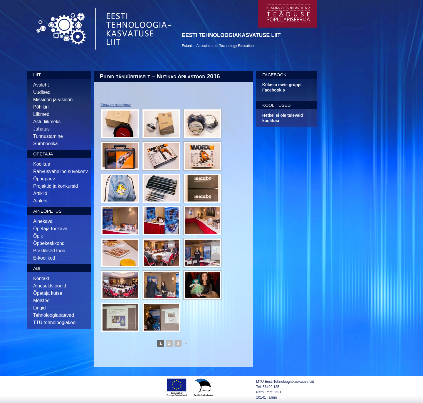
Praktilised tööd (49, 250)
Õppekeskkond (49, 243)
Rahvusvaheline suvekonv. (61, 171)
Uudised (42, 92)
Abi (36, 268)
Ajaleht (40, 200)
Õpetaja (43, 153)
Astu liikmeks (47, 121)
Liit (37, 74)
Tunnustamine (48, 136)
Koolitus (41, 164)
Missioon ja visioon (53, 99)
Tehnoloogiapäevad (53, 315)
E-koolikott (44, 257)
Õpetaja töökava (50, 228)
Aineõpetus (47, 211)
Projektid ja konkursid (55, 186)
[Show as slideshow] (116, 105)
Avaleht (41, 84)
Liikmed (41, 114)
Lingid (39, 307)
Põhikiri (40, 106)
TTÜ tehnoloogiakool (55, 322)
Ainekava (43, 221)
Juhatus (41, 128)
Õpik (38, 235)
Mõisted (41, 300)
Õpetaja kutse (47, 293)
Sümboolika (45, 143)
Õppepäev (44, 178)
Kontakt (41, 278)
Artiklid (40, 193)
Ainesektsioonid (49, 285)
